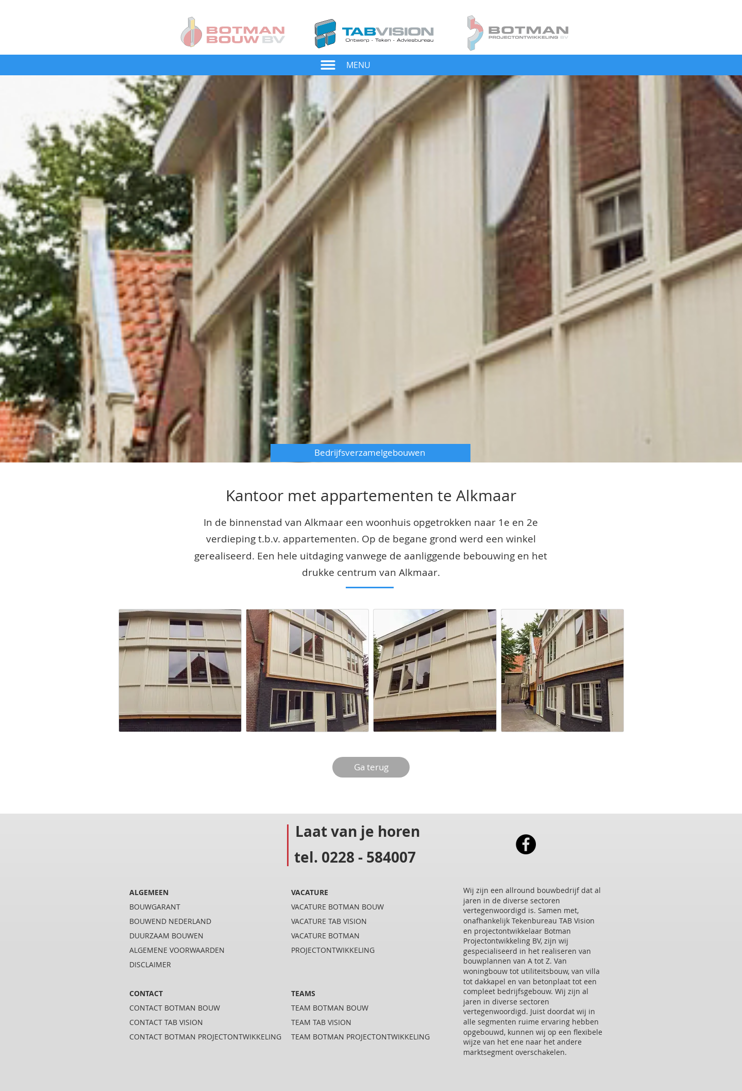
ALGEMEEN (148, 892)
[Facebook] (526, 844)
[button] (328, 65)
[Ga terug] (371, 767)
